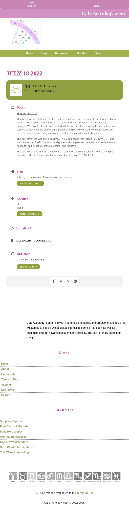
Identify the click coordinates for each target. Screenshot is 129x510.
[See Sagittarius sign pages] (87, 483)
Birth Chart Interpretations (17, 447)
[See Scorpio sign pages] (77, 483)
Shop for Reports (11, 421)
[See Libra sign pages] (68, 483)
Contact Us (8, 374)
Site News (7, 389)
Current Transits (30, 259)
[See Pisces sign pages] (116, 483)
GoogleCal (42, 240)
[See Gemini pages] (31, 483)
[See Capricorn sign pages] (97, 483)
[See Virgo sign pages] (60, 483)
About (5, 369)
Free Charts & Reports (14, 426)
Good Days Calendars (14, 442)
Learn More (28, 267)
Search (5, 395)
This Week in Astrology (15, 452)
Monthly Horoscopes (13, 437)
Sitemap (6, 384)
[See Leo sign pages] (50, 483)
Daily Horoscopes (11, 431)
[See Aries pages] (12, 483)
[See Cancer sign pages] (41, 483)
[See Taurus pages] (22, 483)
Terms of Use (9, 379)
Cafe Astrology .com (25, 31)
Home (5, 363)
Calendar (23, 240)
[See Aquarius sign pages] (106, 483)
